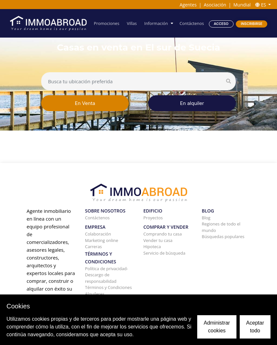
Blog (206, 218)
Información (156, 23)
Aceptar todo (255, 326)
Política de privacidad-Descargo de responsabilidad (106, 275)
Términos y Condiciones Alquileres (108, 290)
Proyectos (153, 218)
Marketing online (101, 240)
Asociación (215, 5)
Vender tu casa (158, 240)
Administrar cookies (217, 326)
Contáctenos (192, 23)
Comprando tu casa (162, 234)
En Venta (85, 103)
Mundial (242, 5)
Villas (133, 23)
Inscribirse (251, 23)
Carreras (93, 246)
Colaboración (98, 234)
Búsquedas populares (223, 236)
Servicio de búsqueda (164, 253)
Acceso (221, 23)
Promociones (107, 23)
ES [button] (261, 5)
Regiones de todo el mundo (221, 227)
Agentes (188, 5)
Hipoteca (152, 246)
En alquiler (192, 103)
